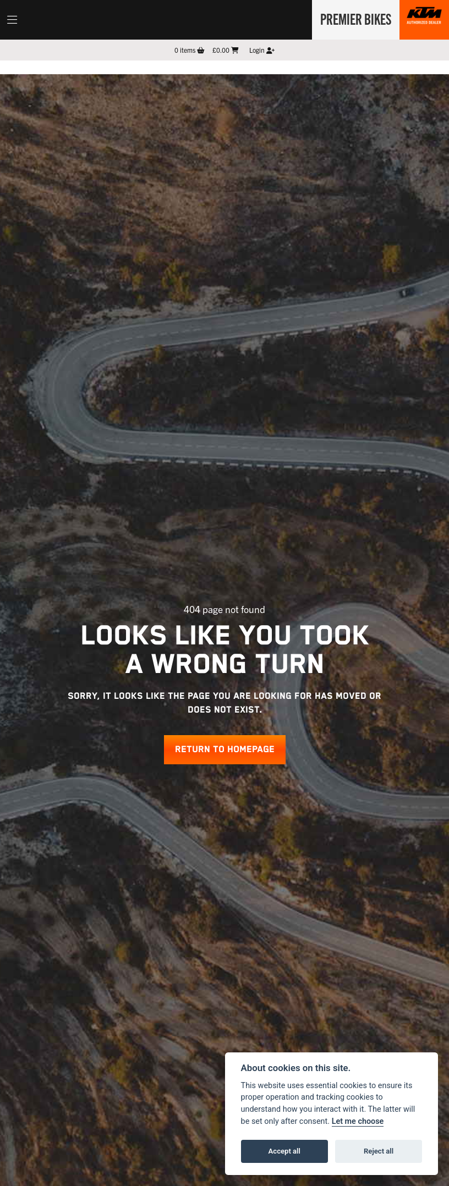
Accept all (284, 1151)
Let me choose (358, 1121)
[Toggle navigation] (12, 20)
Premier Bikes (354, 18)
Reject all (378, 1151)
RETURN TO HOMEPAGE (225, 749)
